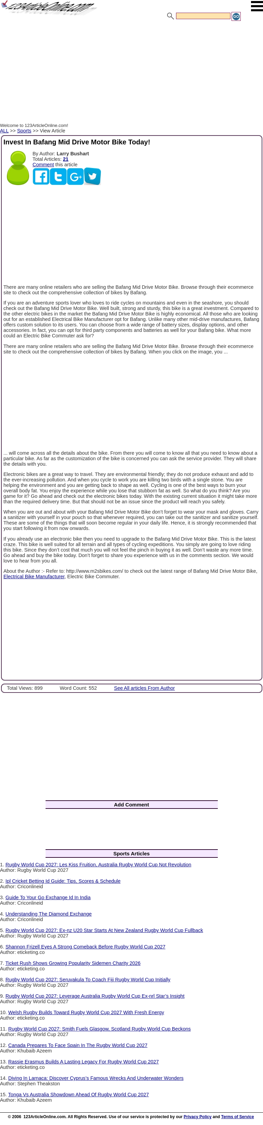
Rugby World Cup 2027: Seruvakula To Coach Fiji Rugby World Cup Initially (88, 979)
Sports (24, 130)
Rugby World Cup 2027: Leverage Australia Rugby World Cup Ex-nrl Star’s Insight (95, 996)
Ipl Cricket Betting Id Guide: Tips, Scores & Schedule (63, 881)
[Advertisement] (131, 73)
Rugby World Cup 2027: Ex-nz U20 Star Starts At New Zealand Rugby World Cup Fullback (104, 930)
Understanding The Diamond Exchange (48, 914)
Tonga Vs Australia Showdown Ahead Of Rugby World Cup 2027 (78, 1094)
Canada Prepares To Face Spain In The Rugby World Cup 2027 (77, 1045)
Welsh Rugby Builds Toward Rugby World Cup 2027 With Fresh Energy (86, 1012)
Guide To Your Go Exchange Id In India (48, 897)
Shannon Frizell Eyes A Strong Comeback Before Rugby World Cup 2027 (85, 946)
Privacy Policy (197, 1116)
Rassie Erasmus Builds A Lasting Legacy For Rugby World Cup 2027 (83, 1061)
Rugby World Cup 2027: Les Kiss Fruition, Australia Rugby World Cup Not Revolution (98, 864)
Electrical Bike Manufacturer (33, 576)
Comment (43, 164)
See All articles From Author (144, 688)
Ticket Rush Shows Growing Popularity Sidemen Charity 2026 (73, 963)
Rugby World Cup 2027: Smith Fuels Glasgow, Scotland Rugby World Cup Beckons (99, 1029)
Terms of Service (237, 1116)
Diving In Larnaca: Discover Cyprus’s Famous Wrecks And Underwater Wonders (96, 1078)
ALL (4, 130)
